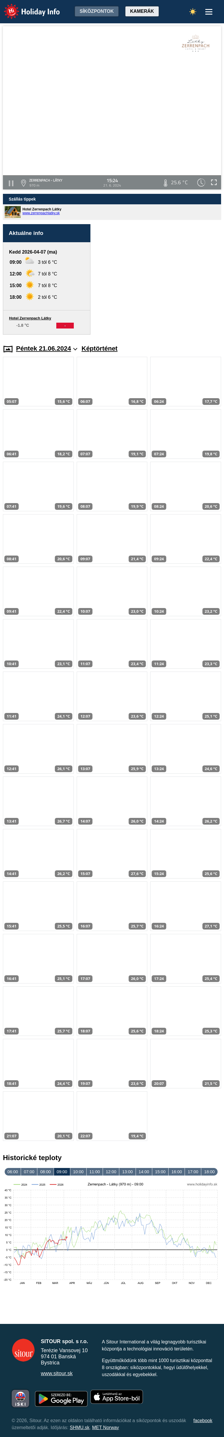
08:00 (45, 1171)
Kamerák (142, 11)
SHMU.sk (80, 1427)
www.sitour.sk (57, 1373)
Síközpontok (97, 11)
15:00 (160, 1171)
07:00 (29, 1171)
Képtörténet (100, 348)
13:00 (127, 1171)
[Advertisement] (158, 279)
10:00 (78, 1171)
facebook (202, 1420)
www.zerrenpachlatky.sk (41, 213)
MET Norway (105, 1427)
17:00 (193, 1171)
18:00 (209, 1171)
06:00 (13, 1171)
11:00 (95, 1171)
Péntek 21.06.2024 (46, 348)
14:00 (144, 1171)
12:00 (111, 1171)
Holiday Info (26, 7)
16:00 (177, 1171)
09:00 (62, 1171)
